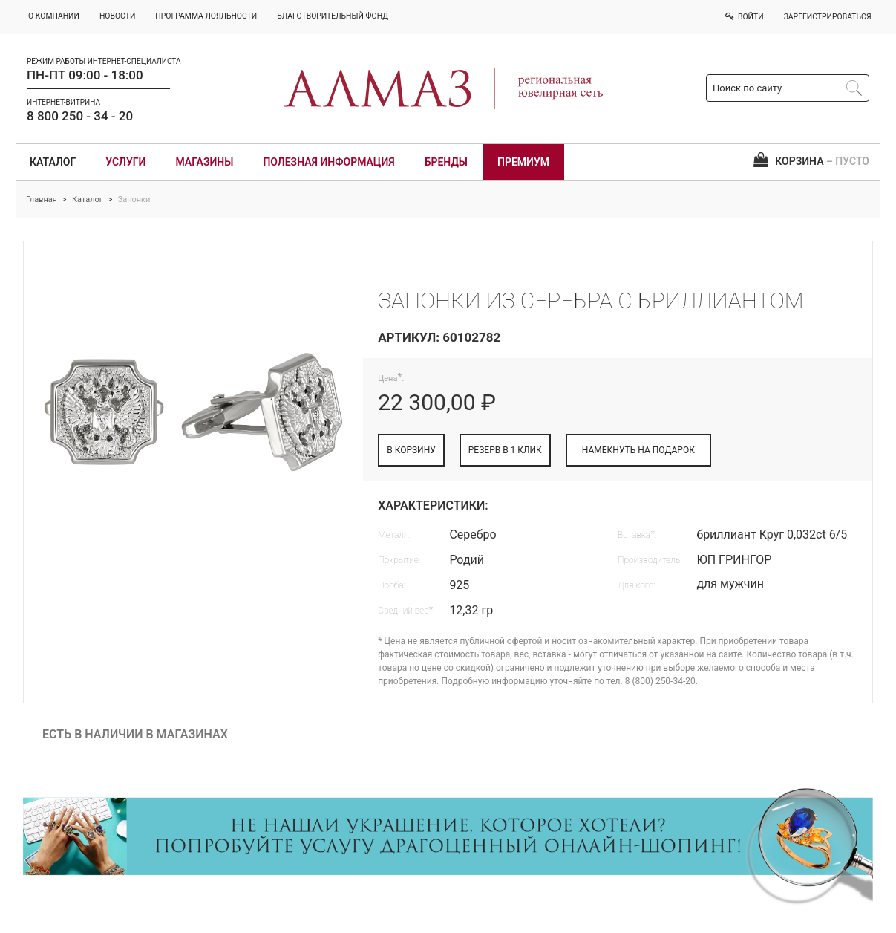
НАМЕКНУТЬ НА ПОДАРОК (638, 450)
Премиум (523, 162)
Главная (41, 199)
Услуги (125, 162)
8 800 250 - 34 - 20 (80, 115)
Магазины (204, 162)
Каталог (53, 162)
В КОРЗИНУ (411, 450)
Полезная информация (328, 162)
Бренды (446, 162)
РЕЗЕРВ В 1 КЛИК (505, 450)
